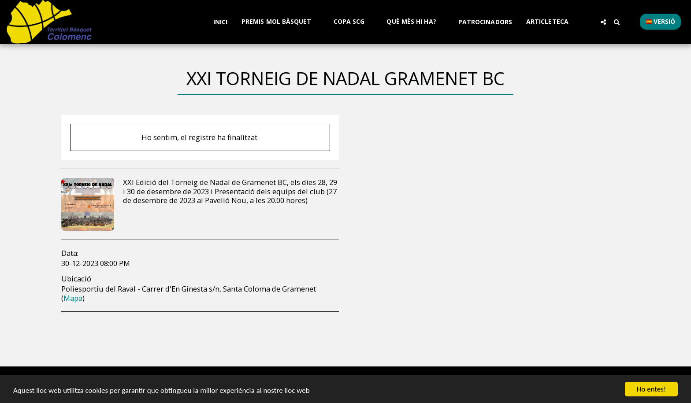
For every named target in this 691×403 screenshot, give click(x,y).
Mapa (72, 298)
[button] (280, 21)
